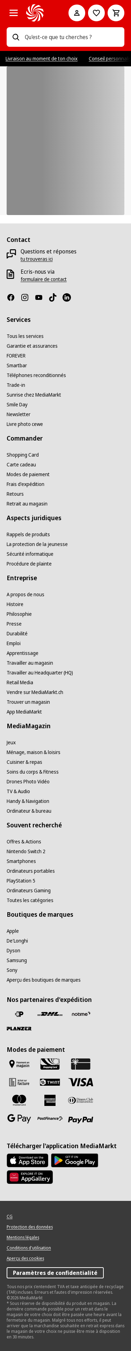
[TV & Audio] (18, 791)
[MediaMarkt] (37, 13)
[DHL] (50, 1014)
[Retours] (15, 493)
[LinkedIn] (70, 297)
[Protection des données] (30, 1227)
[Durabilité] (17, 633)
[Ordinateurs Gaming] (29, 890)
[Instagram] (28, 297)
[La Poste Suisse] (19, 1014)
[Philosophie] (19, 614)
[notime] (80, 1014)
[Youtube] (42, 297)
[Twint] (50, 1082)
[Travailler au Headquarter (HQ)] (40, 672)
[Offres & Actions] (24, 841)
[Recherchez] (15, 37)
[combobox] (72, 37)
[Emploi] (14, 643)
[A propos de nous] (25, 594)
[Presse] (14, 623)
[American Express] (50, 1100)
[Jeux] (11, 742)
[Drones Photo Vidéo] (28, 781)
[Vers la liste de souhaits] (96, 13)
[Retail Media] (20, 682)
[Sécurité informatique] (30, 554)
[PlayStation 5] (21, 880)
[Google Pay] (19, 1118)
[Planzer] (19, 1029)
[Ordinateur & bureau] (29, 810)
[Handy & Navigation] (28, 801)
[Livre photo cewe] (25, 424)
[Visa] (80, 1082)
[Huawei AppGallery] (30, 1177)
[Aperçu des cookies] (25, 1258)
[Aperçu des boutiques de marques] (44, 979)
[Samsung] (17, 960)
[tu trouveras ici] (37, 259)
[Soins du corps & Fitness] (33, 771)
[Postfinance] (50, 1118)
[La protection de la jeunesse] (37, 544)
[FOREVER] (16, 355)
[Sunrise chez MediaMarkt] (34, 394)
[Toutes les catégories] (14, 13)
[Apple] (13, 931)
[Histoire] (15, 604)
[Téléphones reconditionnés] (36, 375)
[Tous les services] (25, 336)
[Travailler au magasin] (30, 662)
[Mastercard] (19, 1100)
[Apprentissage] (22, 653)
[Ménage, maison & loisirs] (33, 752)
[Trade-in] (16, 385)
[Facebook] (14, 297)
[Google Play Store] (74, 1160)
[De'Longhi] (17, 940)
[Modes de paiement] (28, 474)
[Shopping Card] (23, 454)
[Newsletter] (18, 414)
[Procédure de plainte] (29, 563)
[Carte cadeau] (21, 464)
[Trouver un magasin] (28, 702)
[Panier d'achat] (116, 13)
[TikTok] (56, 297)
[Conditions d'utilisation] (29, 1248)
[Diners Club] (80, 1100)
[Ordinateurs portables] (31, 871)
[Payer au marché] (19, 1064)
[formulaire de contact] (44, 279)
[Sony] (12, 970)
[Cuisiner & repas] (24, 762)
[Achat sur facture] (19, 1082)
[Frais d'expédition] (25, 484)
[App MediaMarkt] (24, 711)
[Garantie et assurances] (32, 345)
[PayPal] (80, 1120)
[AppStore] (28, 1160)
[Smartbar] (17, 365)
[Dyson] (13, 950)
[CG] (10, 1216)
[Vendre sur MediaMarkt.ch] (35, 692)
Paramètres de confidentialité (55, 1272)
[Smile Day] (17, 404)
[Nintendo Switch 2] (26, 851)
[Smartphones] (21, 861)
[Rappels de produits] (28, 534)
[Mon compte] (76, 13)
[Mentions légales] (23, 1237)
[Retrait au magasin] (27, 503)
